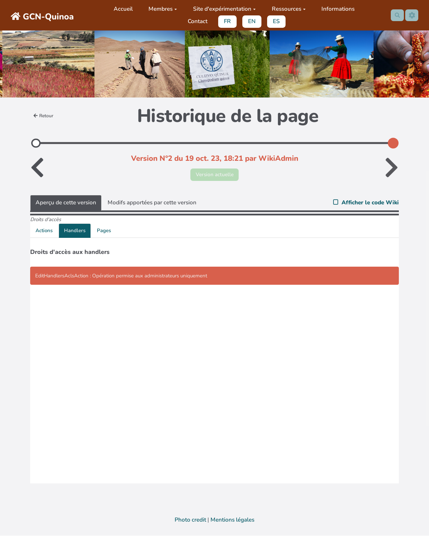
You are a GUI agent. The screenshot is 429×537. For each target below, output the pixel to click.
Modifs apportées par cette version (152, 204)
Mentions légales (232, 521)
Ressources (287, 9)
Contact (196, 21)
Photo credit (190, 521)
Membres (161, 9)
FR (226, 21)
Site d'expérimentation (222, 9)
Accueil (121, 9)
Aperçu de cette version (66, 204)
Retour (45, 116)
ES (275, 21)
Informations (336, 9)
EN (250, 21)
